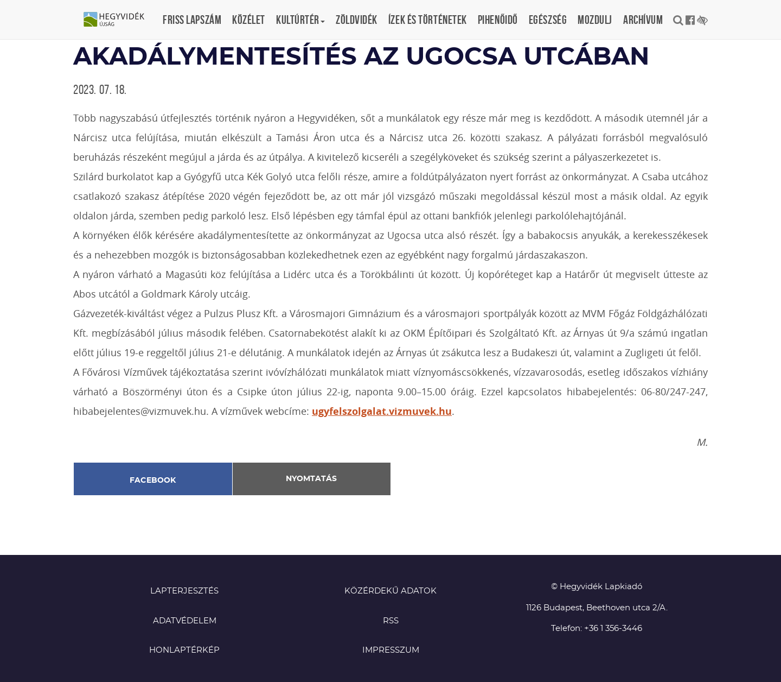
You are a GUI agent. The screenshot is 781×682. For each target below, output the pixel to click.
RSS (391, 621)
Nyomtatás (311, 479)
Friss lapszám (192, 19)
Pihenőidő (498, 19)
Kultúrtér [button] (300, 19)
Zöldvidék (356, 19)
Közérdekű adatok (390, 591)
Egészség (548, 19)
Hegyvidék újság (119, 20)
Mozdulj (595, 19)
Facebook (153, 480)
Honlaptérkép (184, 650)
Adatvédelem (184, 621)
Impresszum (390, 650)
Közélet (248, 19)
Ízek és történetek (427, 19)
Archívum (643, 19)
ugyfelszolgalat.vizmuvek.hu (382, 411)
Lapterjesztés (184, 591)
